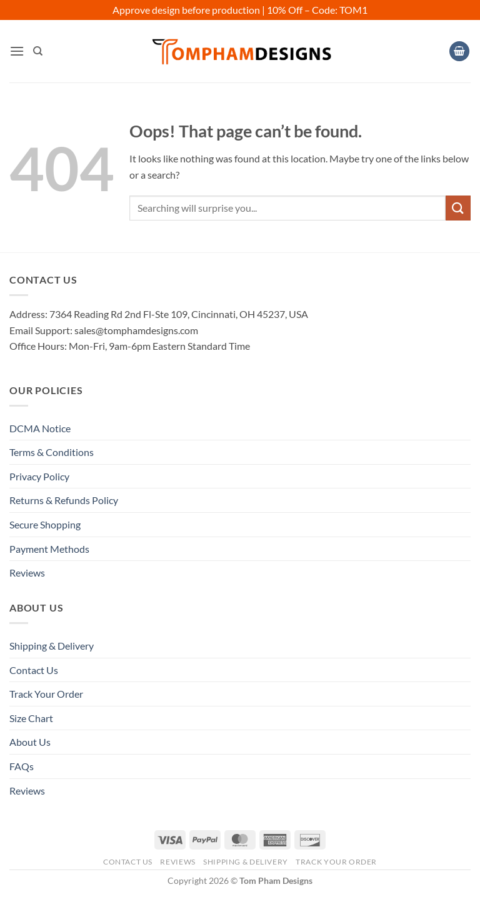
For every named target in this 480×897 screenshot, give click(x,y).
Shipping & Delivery (51, 646)
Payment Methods (49, 549)
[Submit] (458, 208)
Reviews (27, 572)
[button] (16, 51)
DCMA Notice (40, 428)
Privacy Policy (39, 476)
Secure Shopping (45, 524)
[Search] (37, 51)
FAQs (21, 766)
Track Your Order (46, 694)
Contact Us (33, 670)
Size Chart (31, 718)
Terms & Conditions (51, 452)
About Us (30, 742)
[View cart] (459, 51)
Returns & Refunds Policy (63, 500)
